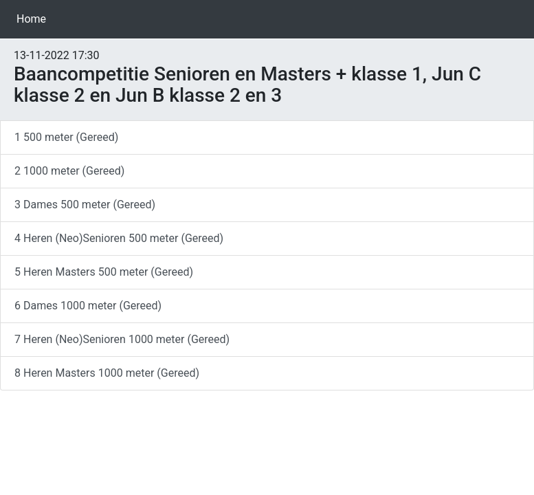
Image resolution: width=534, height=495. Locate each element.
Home (34, 18)
